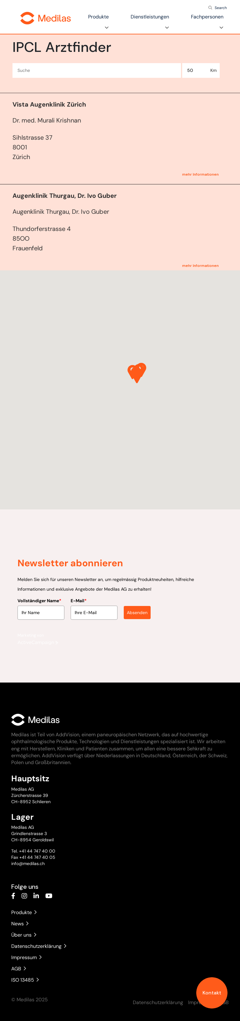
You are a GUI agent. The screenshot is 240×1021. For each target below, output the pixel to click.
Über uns (23, 935)
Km (213, 70)
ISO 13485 (25, 980)
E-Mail (79, 597)
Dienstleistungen (150, 16)
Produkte (98, 16)
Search (221, 7)
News (19, 923)
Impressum (26, 957)
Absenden (137, 609)
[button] (137, 376)
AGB (18, 968)
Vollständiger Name (39, 597)
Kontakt (211, 992)
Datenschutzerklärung (38, 946)
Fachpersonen (207, 16)
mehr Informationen (200, 174)
